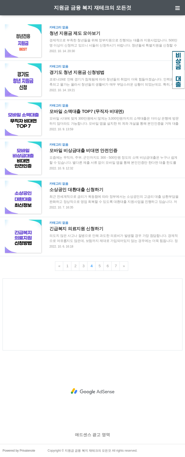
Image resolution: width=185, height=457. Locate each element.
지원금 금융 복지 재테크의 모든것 (92, 7)
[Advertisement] (92, 314)
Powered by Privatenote (19, 450)
